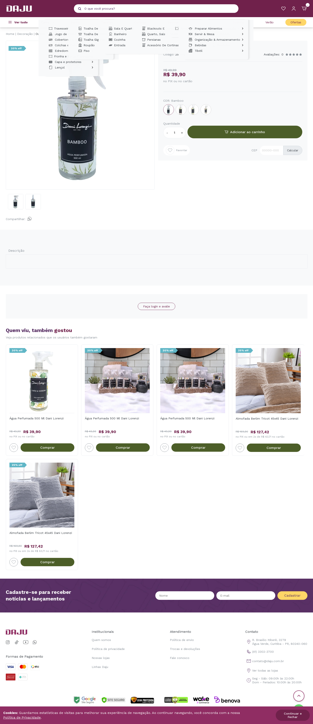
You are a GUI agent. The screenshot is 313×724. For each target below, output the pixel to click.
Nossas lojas (101, 658)
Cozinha (242, 22)
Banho (79, 22)
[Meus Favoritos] (283, 8)
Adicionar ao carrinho (245, 132)
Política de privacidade (108, 649)
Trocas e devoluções (185, 649)
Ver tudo (21, 22)
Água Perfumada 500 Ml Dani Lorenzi (36, 418)
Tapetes (110, 22)
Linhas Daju (100, 667)
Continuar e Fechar (293, 715)
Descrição (16, 251)
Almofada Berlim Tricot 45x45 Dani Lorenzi (267, 418)
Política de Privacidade (22, 717)
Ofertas (296, 22)
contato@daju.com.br (264, 661)
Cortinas (143, 22)
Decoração (179, 22)
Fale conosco (179, 658)
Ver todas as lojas (261, 670)
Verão (269, 22)
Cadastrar (292, 595)
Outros (40, 34)
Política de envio (182, 640)
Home (10, 34)
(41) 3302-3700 (259, 651)
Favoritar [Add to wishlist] (176, 150)
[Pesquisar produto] (79, 8)
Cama (48, 22)
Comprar (47, 447)
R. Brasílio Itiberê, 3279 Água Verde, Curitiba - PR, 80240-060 (276, 641)
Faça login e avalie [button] (156, 306)
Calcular (292, 150)
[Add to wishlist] (13, 447)
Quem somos (101, 640)
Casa (211, 22)
